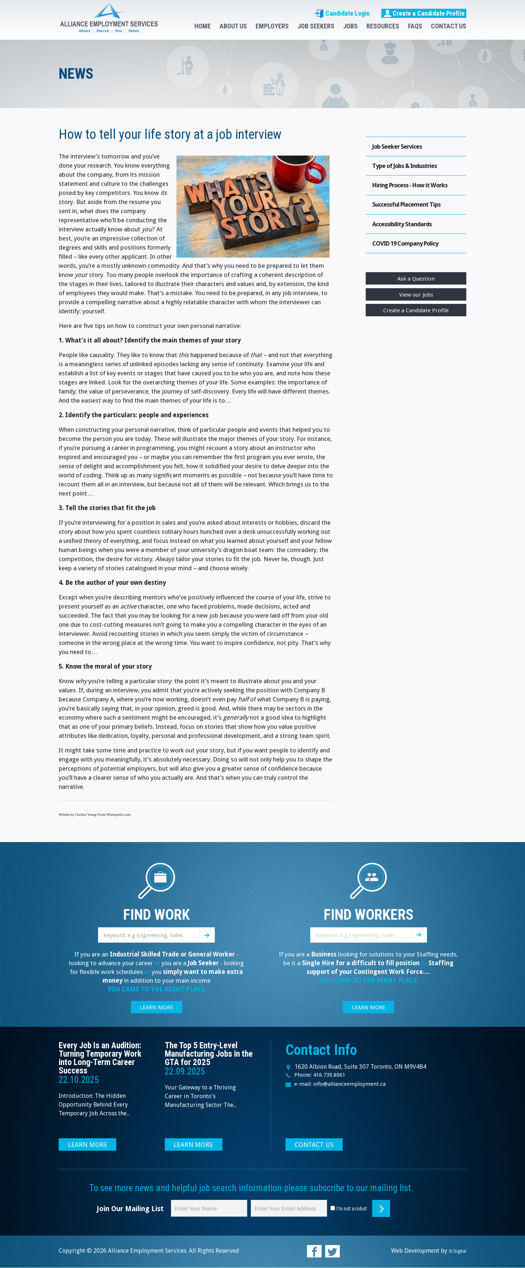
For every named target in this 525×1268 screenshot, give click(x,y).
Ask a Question (416, 287)
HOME (202, 26)
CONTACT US (448, 26)
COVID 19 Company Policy (410, 251)
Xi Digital (454, 1251)
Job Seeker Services (400, 147)
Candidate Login (342, 13)
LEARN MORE (156, 1007)
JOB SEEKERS (316, 26)
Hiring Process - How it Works (414, 188)
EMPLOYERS (272, 26)
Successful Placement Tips (410, 209)
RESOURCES (382, 26)
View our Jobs (416, 304)
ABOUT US (233, 26)
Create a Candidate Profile (423, 13)
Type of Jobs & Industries (408, 168)
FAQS (415, 26)
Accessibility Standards (405, 230)
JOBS (350, 26)
